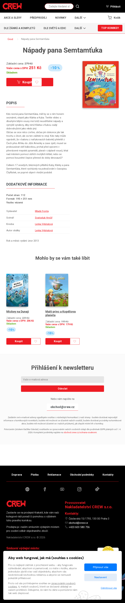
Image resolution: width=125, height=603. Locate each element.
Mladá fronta (41, 211)
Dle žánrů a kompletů (19, 28)
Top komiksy (110, 28)
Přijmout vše (100, 567)
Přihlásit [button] (113, 6)
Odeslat (62, 388)
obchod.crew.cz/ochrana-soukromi (80, 432)
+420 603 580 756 (79, 527)
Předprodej (38, 17)
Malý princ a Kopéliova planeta (60, 313)
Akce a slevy (12, 17)
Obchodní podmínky (82, 474)
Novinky (60, 17)
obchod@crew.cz (62, 407)
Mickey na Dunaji (17, 311)
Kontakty (108, 474)
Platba (34, 474)
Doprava (16, 474)
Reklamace (54, 474)
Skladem (11, 72)
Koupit (24, 82)
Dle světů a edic (55, 28)
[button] (79, 18)
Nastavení (100, 577)
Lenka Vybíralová (44, 224)
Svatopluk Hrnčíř (43, 217)
